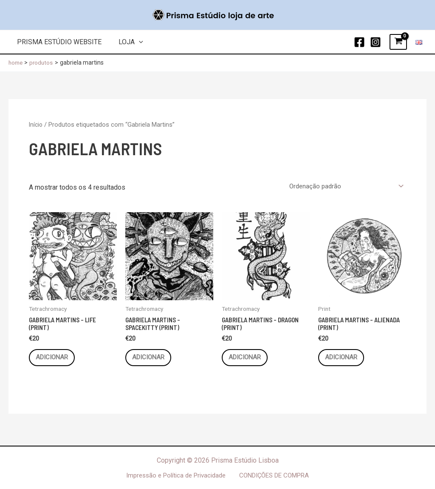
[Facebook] (359, 42)
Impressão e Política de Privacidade (175, 475)
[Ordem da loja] (342, 186)
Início (36, 124)
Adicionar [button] (55, 360)
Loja (125, 42)
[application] (134, 42)
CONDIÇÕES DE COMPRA (275, 475)
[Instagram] (375, 42)
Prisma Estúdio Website (57, 42)
